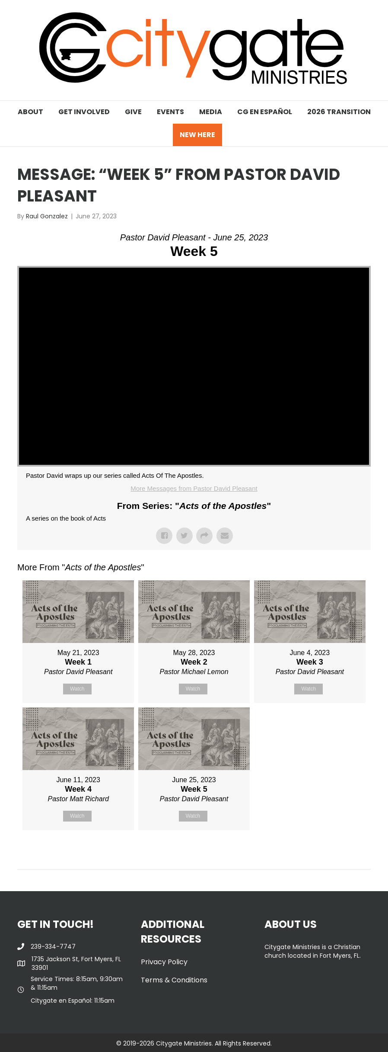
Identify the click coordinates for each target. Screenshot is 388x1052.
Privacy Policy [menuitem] (164, 962)
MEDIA (210, 112)
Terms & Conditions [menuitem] (174, 980)
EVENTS (170, 112)
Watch (77, 689)
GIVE (133, 112)
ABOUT (30, 112)
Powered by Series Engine (339, 851)
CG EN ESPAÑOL (264, 112)
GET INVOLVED (84, 112)
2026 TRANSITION (339, 112)
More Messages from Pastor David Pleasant (193, 488)
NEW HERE (197, 135)
